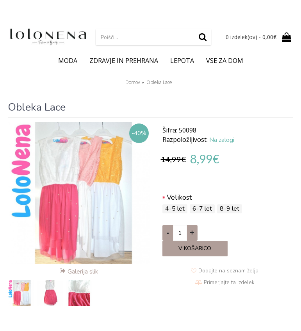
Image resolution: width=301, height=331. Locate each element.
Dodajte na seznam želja (228, 270)
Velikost (179, 197)
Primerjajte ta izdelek (229, 282)
